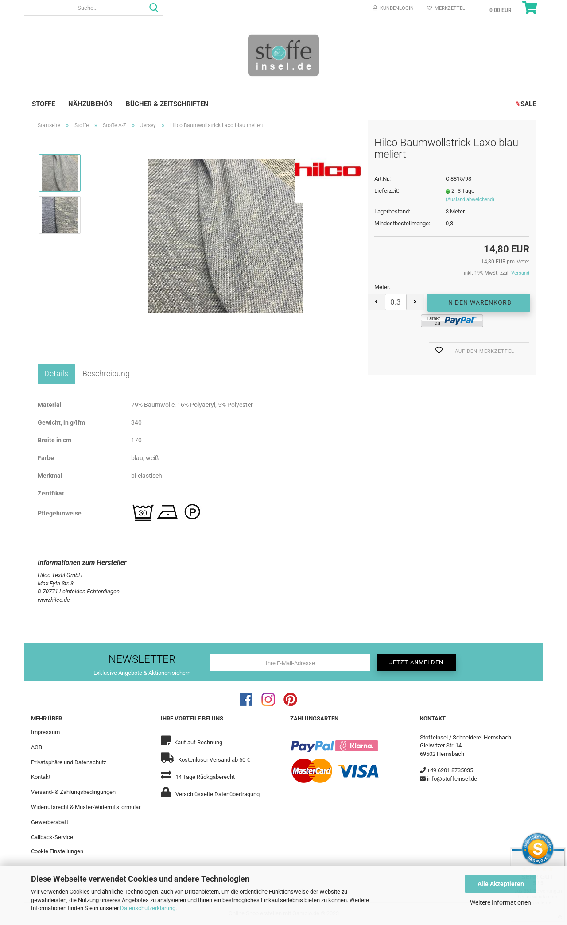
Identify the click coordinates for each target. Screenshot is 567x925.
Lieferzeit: (386, 190)
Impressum (45, 732)
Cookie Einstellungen (57, 851)
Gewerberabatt (49, 822)
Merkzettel (446, 8)
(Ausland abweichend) (470, 199)
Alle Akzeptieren (501, 883)
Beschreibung (106, 373)
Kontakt (40, 777)
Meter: (382, 287)
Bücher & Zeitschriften (167, 104)
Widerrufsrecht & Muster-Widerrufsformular (85, 807)
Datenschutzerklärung (147, 908)
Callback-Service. (52, 837)
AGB (36, 747)
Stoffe (43, 104)
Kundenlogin (393, 8)
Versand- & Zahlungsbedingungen (73, 792)
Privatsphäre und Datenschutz (68, 762)
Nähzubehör (90, 104)
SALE (526, 104)
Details (56, 373)
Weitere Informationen (500, 902)
